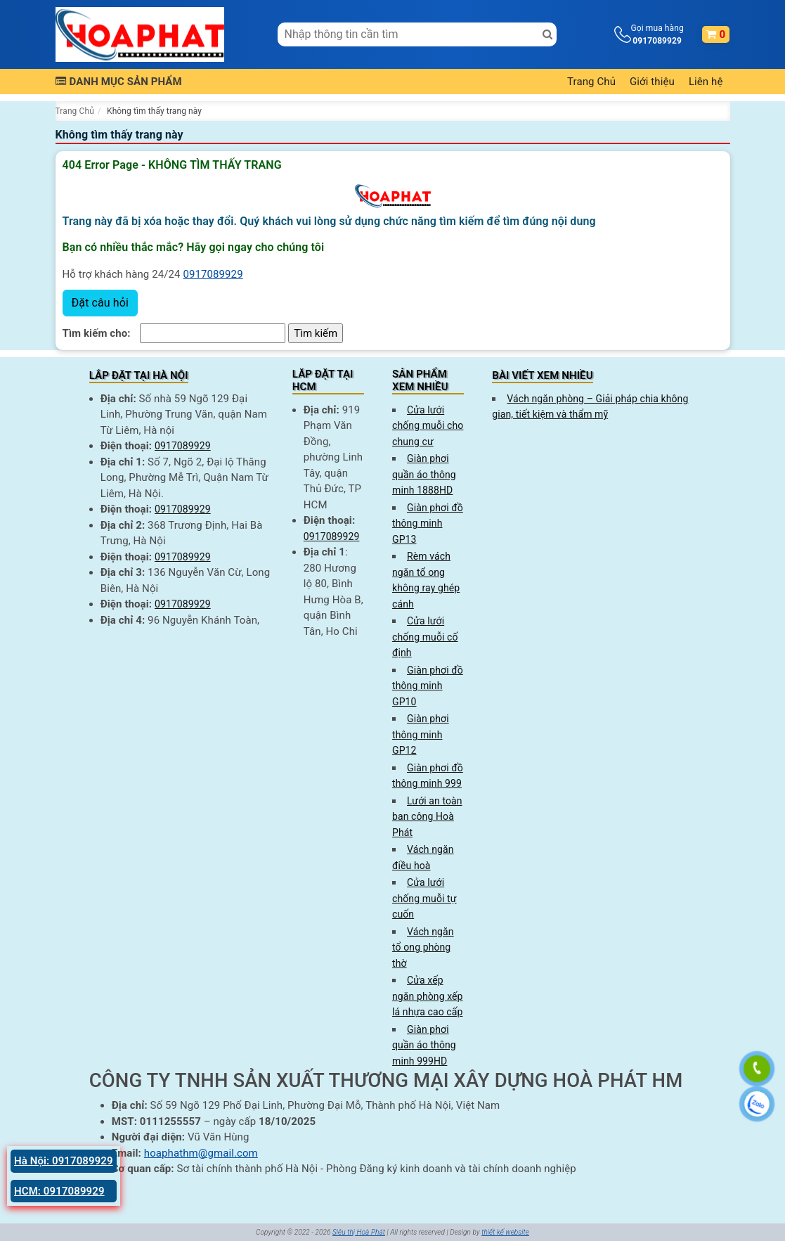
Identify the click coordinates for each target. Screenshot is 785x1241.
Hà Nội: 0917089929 (63, 1161)
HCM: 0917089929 (59, 1191)
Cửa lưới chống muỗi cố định (425, 636)
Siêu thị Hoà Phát (358, 1232)
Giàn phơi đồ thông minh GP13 (427, 523)
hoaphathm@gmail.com (201, 1153)
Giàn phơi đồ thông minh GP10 (427, 685)
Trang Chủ (591, 81)
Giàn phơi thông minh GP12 (420, 734)
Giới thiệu (652, 81)
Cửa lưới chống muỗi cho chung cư (427, 425)
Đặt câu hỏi (100, 302)
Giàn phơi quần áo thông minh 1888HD (424, 474)
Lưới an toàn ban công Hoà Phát (427, 816)
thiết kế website (505, 1232)
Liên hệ (706, 81)
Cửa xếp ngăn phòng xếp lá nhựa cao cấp (427, 996)
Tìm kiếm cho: (97, 333)
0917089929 (212, 274)
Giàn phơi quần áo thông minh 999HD (424, 1045)
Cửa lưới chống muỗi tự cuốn (424, 898)
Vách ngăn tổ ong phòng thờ (423, 947)
